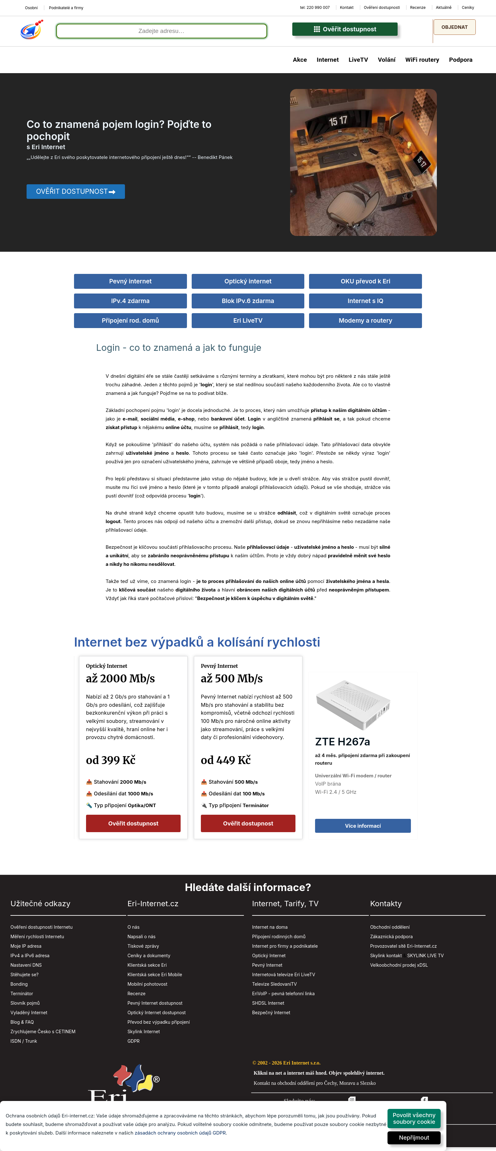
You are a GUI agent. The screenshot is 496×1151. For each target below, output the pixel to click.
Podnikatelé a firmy (66, 7)
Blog (15, 1025)
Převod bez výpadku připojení (158, 1025)
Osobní (31, 7)
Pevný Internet (267, 968)
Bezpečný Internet (271, 1016)
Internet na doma (270, 930)
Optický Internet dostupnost (156, 1016)
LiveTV (358, 63)
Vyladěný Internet (28, 1016)
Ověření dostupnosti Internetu (41, 930)
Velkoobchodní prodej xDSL (399, 968)
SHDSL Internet (268, 1006)
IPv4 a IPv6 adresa (29, 959)
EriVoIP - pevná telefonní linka (283, 997)
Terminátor (21, 997)
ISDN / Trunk (23, 1044)
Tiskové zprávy (143, 949)
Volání (387, 63)
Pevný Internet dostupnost (155, 1006)
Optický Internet (269, 959)
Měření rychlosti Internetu (37, 940)
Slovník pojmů (25, 1006)
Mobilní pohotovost (147, 987)
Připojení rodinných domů (279, 940)
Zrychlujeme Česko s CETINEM (43, 1035)
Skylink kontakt (386, 959)
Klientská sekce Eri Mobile (154, 978)
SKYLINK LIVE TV (425, 959)
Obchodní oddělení (390, 930)
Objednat (454, 27)
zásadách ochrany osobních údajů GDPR (180, 1133)
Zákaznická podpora (391, 940)
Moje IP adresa (25, 949)
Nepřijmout (414, 1137)
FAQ (29, 1025)
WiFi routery (422, 63)
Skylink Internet (143, 1035)
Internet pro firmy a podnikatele (285, 949)
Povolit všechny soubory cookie (414, 1118)
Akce (300, 63)
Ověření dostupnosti (382, 7)
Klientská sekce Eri (147, 968)
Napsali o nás (141, 940)
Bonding (19, 987)
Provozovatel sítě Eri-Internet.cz (403, 949)
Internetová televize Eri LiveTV (283, 978)
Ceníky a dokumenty (148, 959)
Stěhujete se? (24, 978)
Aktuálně (444, 7)
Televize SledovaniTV (274, 987)
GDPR (133, 1044)
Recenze (418, 7)
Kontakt (347, 7)
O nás (133, 930)
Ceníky (468, 7)
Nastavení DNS (26, 968)
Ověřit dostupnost (345, 33)
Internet (328, 63)
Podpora (461, 63)
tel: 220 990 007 (315, 7)
